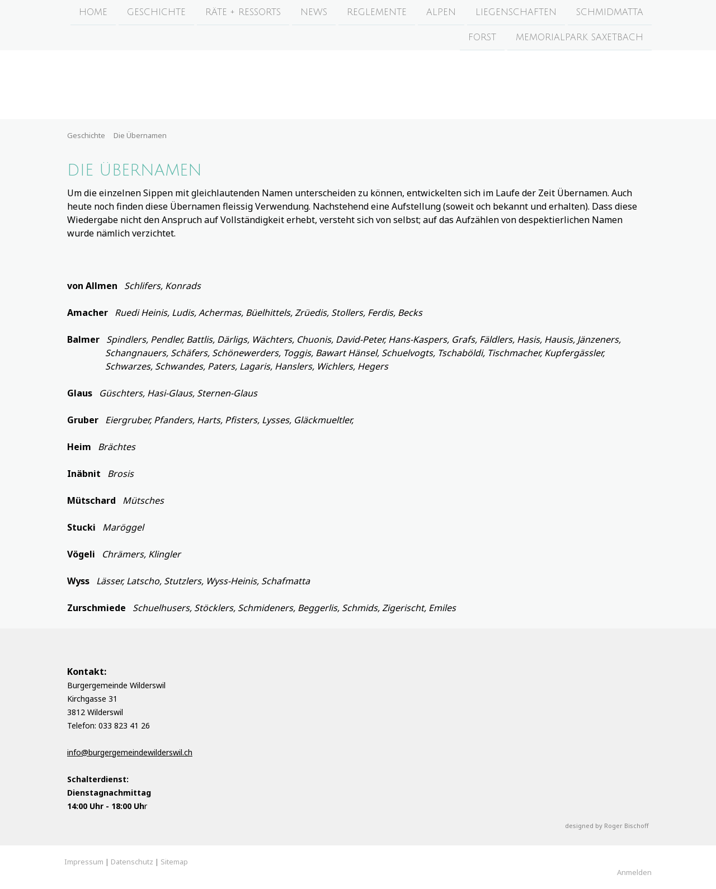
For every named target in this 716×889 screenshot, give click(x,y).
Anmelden (634, 872)
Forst (482, 39)
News (313, 12)
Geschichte (156, 12)
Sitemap (174, 862)
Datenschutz (132, 862)
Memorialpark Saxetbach (579, 39)
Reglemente (377, 12)
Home (93, 12)
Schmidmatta (609, 12)
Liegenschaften (516, 12)
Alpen (441, 12)
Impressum (83, 862)
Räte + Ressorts (243, 12)
